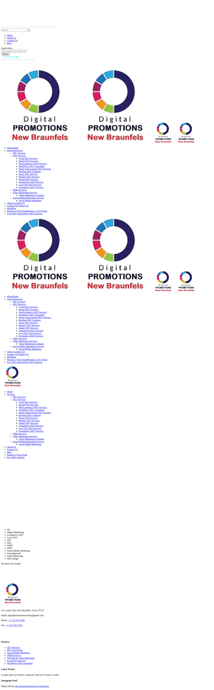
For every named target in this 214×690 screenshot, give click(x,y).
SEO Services (13, 647)
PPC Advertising (15, 650)
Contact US (12, 40)
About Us (11, 38)
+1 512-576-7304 (16, 620)
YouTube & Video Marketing (20, 658)
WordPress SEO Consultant (20, 663)
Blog (9, 43)
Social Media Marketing (18, 653)
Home (10, 35)
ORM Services (14, 655)
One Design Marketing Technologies (32, 686)
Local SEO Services (16, 660)
